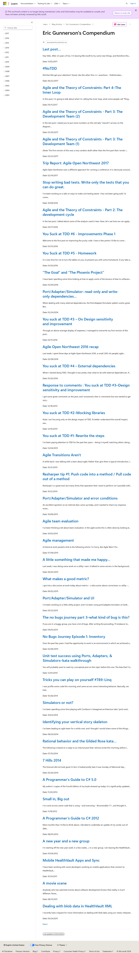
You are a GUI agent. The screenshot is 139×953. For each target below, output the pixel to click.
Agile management (58, 540)
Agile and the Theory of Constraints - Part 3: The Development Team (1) (83, 141)
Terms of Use (94, 951)
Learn (45, 24)
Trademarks (107, 951)
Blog (34, 951)
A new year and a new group (66, 840)
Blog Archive (57, 24)
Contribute (45, 951)
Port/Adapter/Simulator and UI (68, 597)
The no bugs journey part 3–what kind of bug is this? (86, 617)
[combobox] (18, 28)
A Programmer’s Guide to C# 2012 (71, 818)
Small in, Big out (56, 798)
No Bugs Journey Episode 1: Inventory (74, 636)
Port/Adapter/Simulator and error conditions (80, 498)
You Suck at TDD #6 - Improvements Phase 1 (79, 233)
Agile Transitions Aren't (62, 454)
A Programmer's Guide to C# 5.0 (69, 779)
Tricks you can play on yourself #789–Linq (77, 679)
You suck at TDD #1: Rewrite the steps (73, 435)
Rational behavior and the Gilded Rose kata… (79, 740)
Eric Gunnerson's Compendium (78, 24)
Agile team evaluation (60, 520)
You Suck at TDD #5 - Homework (69, 253)
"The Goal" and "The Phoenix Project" (73, 272)
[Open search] (126, 3)
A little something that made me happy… (76, 559)
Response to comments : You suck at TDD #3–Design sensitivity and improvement (86, 387)
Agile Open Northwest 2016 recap (71, 346)
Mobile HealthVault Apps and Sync (71, 860)
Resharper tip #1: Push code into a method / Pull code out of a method (87, 476)
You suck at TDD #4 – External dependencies (79, 365)
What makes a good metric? (66, 578)
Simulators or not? (58, 702)
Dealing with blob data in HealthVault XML (77, 905)
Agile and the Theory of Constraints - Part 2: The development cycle (83, 212)
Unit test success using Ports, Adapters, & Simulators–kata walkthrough (77, 658)
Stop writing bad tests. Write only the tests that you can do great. (86, 184)
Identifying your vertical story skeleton (75, 721)
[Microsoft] (5, 3)
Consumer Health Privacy (74, 951)
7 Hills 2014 (52, 760)
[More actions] (130, 24)
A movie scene (55, 883)
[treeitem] (18, 33)
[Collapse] (32, 22)
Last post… (52, 49)
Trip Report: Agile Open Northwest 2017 (76, 162)
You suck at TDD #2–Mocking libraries (74, 412)
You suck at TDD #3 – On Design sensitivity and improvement (78, 321)
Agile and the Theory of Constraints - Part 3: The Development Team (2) (83, 113)
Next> (45, 924)
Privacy (56, 951)
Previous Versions (23, 951)
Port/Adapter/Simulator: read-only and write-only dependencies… (81, 294)
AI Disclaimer (7, 951)
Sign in (133, 3)
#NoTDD (50, 68)
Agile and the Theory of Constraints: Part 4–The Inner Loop (82, 90)
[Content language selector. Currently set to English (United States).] (14, 945)
